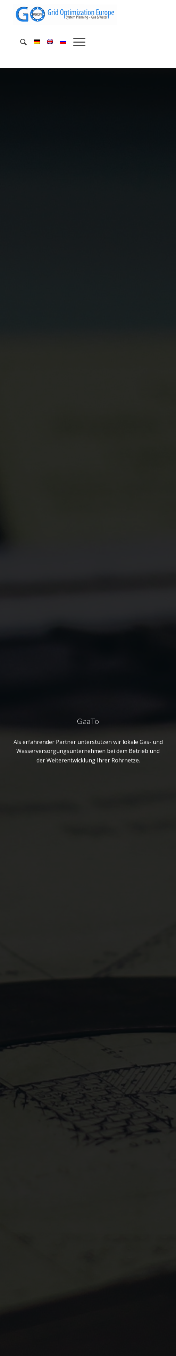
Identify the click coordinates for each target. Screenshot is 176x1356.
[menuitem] (20, 42)
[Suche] (20, 42)
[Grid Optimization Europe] (73, 14)
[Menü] (75, 42)
